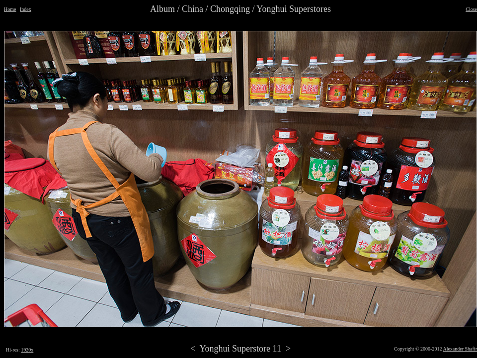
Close (471, 9)
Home (10, 9)
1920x (27, 350)
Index (25, 9)
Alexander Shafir (460, 349)
